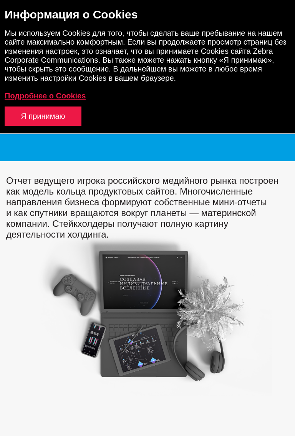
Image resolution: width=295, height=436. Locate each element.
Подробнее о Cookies (45, 96)
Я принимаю (43, 116)
